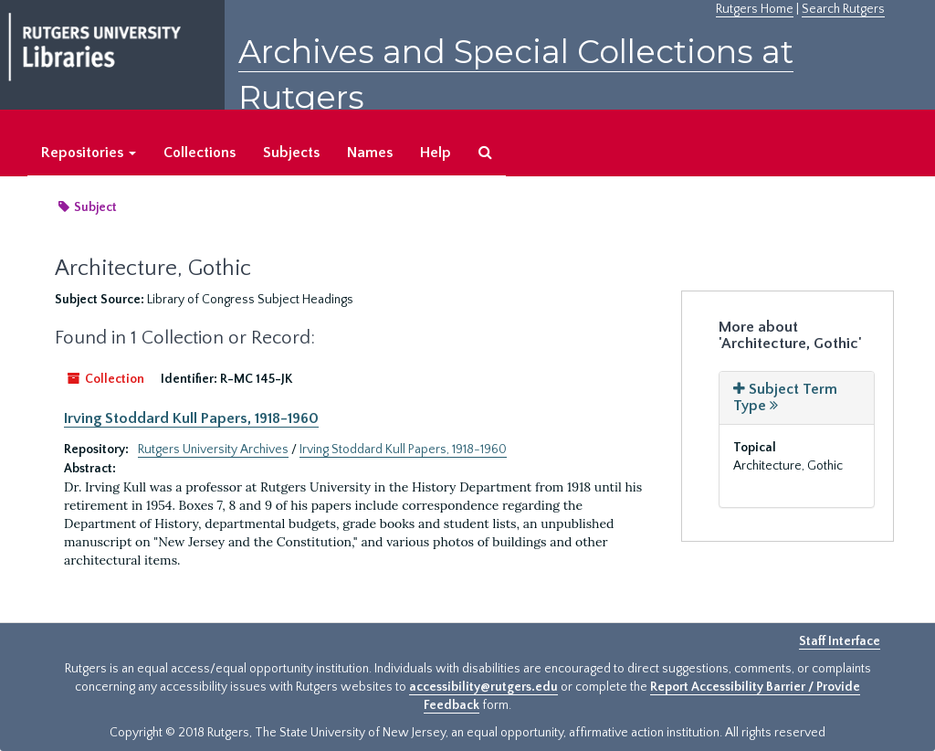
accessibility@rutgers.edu (483, 687)
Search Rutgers (843, 9)
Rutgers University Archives (213, 449)
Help (435, 152)
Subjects (291, 152)
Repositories (88, 152)
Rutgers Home (754, 9)
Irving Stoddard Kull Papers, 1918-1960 (191, 418)
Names (370, 152)
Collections (199, 152)
